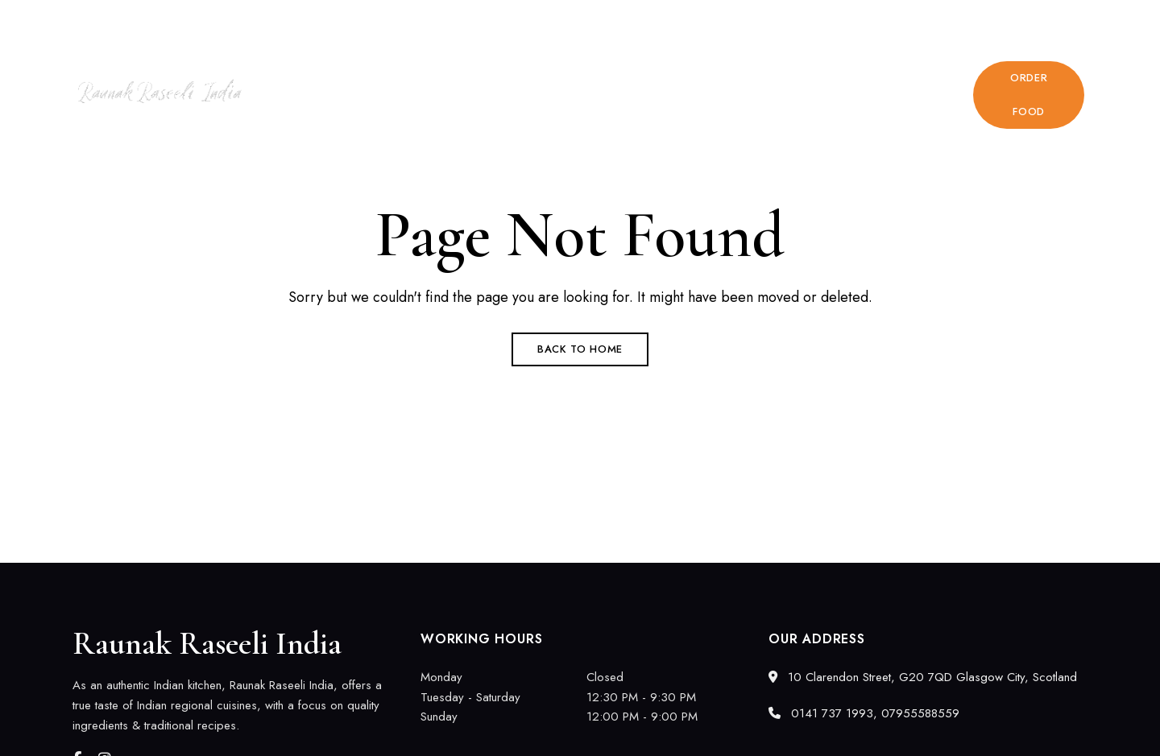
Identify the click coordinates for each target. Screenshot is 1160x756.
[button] (1028, 95)
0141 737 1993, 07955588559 (976, 22)
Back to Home (580, 349)
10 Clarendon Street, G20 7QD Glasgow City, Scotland (214, 22)
